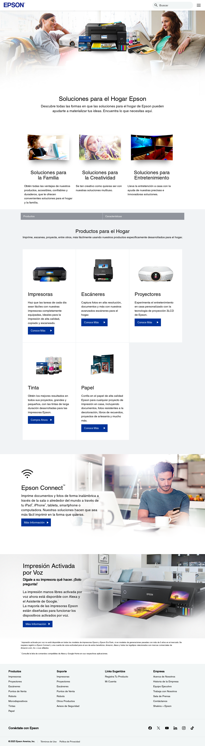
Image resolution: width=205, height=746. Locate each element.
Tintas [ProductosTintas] (11, 706)
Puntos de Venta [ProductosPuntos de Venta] (17, 691)
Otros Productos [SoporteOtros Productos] (66, 701)
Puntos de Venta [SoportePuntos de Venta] (66, 691)
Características (113, 216)
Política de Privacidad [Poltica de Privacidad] (69, 741)
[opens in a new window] (192, 728)
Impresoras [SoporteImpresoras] (63, 676)
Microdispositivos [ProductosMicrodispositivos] (17, 701)
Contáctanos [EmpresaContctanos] (160, 701)
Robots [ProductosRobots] (12, 696)
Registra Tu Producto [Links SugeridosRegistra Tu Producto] (116, 676)
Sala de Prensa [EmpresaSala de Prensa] (161, 696)
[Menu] (198, 5)
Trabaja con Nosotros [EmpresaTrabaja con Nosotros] (165, 691)
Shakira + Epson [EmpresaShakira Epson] (162, 706)
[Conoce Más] (41, 330)
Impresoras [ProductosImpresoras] (14, 676)
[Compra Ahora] (41, 420)
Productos (29, 216)
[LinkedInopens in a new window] (175, 728)
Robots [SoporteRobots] (61, 696)
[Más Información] (36, 522)
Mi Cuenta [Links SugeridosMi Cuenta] (110, 681)
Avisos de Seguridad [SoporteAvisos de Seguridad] (68, 706)
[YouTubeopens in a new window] (167, 728)
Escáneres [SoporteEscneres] (62, 686)
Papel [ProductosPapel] (11, 711)
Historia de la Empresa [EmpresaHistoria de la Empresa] (165, 681)
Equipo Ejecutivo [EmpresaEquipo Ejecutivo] (162, 686)
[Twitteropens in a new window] (158, 728)
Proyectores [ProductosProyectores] (15, 681)
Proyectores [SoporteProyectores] (63, 681)
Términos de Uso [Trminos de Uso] (49, 741)
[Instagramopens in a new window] (184, 728)
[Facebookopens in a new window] (150, 728)
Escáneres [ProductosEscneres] (14, 686)
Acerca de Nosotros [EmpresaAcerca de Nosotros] (164, 676)
